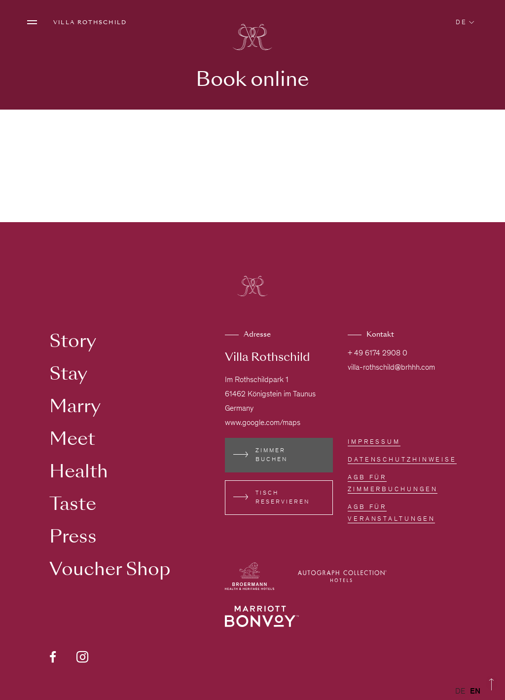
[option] (475, 692)
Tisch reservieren (282, 497)
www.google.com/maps (262, 423)
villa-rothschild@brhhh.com (391, 368)
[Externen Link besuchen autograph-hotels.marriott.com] (342, 576)
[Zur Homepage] (252, 38)
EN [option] (475, 692)
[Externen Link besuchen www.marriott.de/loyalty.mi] (262, 616)
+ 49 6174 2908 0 (377, 353)
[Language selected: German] (470, 692)
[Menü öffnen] (32, 22)
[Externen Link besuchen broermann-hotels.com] (249, 575)
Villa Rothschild (90, 22)
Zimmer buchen (271, 455)
